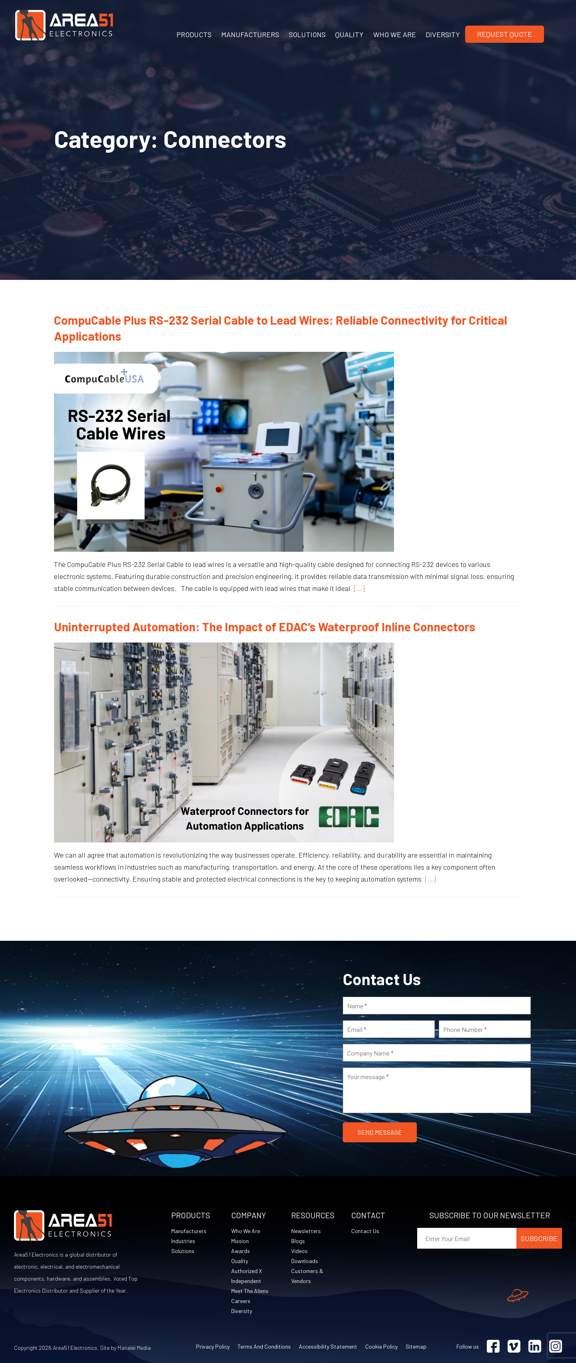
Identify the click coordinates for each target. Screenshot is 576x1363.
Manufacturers (188, 1230)
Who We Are (245, 1230)
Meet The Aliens (249, 1290)
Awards (240, 1250)
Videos (299, 1250)
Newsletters (306, 1230)
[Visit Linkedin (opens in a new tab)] (534, 1346)
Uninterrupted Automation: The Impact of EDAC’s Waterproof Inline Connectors (264, 626)
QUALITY (349, 34)
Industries (183, 1240)
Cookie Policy (381, 1346)
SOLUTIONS (307, 34)
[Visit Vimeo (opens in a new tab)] (514, 1346)
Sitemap (416, 1346)
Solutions (182, 1250)
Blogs (298, 1240)
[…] (357, 588)
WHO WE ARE (394, 34)
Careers (240, 1300)
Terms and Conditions (264, 1346)
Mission (240, 1240)
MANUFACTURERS (250, 34)
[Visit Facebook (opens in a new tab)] (493, 1346)
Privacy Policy (213, 1346)
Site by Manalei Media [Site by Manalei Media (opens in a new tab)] (125, 1347)
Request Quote (504, 34)
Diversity (241, 1310)
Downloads (304, 1260)
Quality (239, 1260)
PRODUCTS (194, 34)
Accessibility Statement (328, 1346)
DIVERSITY (443, 34)
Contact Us (365, 1230)
